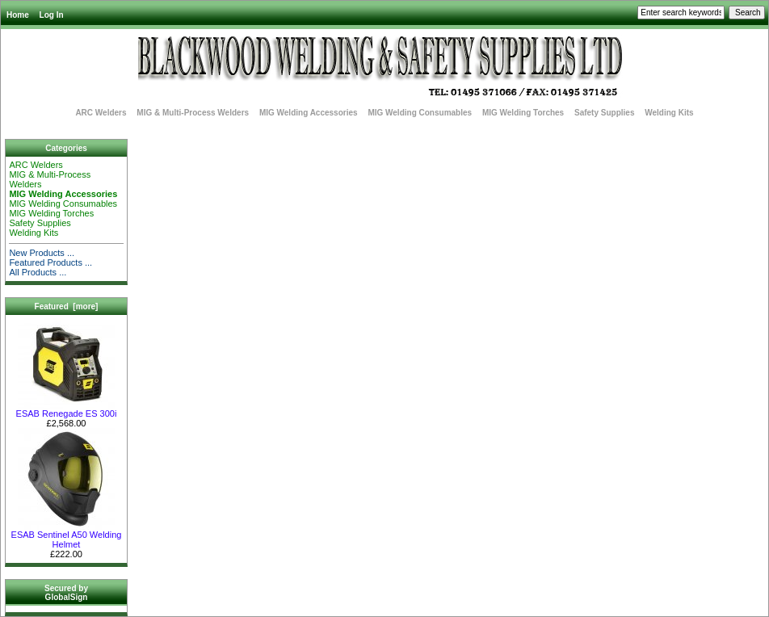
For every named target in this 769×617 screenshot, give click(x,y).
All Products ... (37, 272)
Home (17, 14)
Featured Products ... (50, 262)
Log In (52, 14)
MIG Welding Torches (523, 112)
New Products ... (41, 253)
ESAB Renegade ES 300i (66, 409)
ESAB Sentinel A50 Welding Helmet (66, 535)
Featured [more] (67, 306)
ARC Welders (100, 112)
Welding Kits (669, 112)
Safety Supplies (604, 112)
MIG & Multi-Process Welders (193, 112)
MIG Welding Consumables (420, 112)
